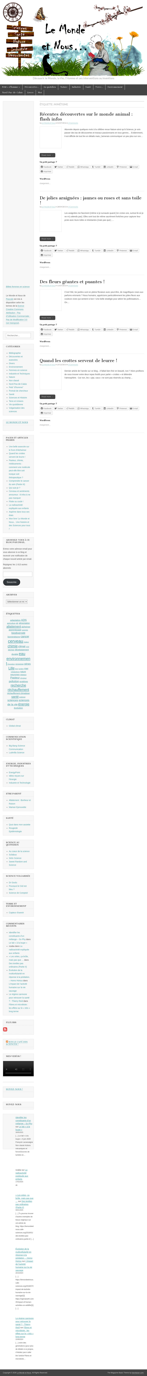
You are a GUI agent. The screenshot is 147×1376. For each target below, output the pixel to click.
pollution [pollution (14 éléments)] (14, 681)
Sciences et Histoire (18, 397)
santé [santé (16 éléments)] (15, 696)
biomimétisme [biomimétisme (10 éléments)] (14, 637)
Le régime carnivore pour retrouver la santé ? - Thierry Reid (19, 997)
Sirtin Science (15, 858)
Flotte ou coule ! (16, 501)
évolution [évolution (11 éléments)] (18, 708)
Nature (63, 87)
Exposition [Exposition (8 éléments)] (11, 664)
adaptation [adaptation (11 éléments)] (15, 620)
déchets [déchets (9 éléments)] (11, 650)
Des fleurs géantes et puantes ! (72, 281)
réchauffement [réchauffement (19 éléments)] (18, 690)
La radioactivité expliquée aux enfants (19, 949)
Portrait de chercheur (18, 391)
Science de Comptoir (18, 893)
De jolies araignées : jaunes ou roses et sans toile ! (90, 200)
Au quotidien (49, 87)
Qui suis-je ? (14, 488)
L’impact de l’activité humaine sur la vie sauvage (18, 987)
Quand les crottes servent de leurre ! (78, 360)
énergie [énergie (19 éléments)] (23, 704)
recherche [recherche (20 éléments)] (18, 685)
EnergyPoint (14, 772)
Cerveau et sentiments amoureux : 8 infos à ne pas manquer (19, 494)
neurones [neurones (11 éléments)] (15, 674)
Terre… (99, 87)
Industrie (76, 87)
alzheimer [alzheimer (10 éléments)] (26, 627)
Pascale (9, 299)
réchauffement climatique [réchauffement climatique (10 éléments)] (18, 693)
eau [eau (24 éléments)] (22, 653)
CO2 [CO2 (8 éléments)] (27, 647)
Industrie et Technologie (19, 783)
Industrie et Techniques (19, 374)
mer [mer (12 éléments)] (26, 668)
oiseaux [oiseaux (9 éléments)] (23, 675)
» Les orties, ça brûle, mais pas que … (24, 1198)
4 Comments (73, 207)
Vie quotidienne (16, 404)
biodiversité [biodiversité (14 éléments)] (18, 632)
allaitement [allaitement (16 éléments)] (13, 626)
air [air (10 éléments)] (17, 623)
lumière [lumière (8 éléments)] (21, 669)
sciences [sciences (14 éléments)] (12, 700)
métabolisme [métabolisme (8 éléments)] (15, 672)
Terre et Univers (16, 401)
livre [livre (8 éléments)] (16, 669)
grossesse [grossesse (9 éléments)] (19, 664)
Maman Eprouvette (17, 807)
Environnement (115, 87)
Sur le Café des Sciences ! (17, 1043)
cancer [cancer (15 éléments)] (25, 636)
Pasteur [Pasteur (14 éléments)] (15, 677)
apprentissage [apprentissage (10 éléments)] (15, 630)
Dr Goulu (13, 882)
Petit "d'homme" (16, 387)
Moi (40, 92)
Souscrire (11, 582)
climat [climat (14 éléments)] (21, 646)
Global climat (15, 726)
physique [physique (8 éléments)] (23, 678)
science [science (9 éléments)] (22, 697)
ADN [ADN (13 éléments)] (24, 620)
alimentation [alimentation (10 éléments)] (24, 623)
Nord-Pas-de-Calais (12, 92)
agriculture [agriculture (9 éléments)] (11, 623)
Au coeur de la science (19, 851)
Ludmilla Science (16, 752)
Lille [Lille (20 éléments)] (11, 668)
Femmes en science (18, 370)
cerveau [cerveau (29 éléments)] (15, 641)
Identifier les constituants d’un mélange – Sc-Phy (17, 935)
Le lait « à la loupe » (18, 943)
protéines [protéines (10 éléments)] (24, 681)
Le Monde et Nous (48, 123)
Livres (30, 92)
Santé (88, 87)
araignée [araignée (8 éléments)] (25, 630)
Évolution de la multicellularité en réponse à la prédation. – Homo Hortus (24, 1255)
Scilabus (13, 854)
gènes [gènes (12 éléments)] (27, 664)
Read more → (47, 155)
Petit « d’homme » (11, 87)
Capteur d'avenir (16, 912)
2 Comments (73, 123)
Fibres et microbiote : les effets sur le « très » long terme (19, 1008)
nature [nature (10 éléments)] (23, 672)
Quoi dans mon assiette (19, 824)
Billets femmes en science (18, 287)
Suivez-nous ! (14, 1089)
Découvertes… (32, 87)
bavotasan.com (138, 1373)
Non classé (14, 380)
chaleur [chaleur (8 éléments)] (26, 642)
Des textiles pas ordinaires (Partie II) (24, 1204)
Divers (12, 363)
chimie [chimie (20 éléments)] (13, 646)
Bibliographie (15, 353)
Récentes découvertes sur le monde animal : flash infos (86, 117)
